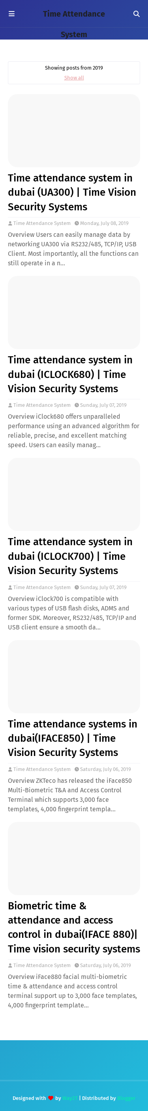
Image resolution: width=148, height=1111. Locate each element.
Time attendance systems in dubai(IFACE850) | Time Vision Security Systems (72, 738)
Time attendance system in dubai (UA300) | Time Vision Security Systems (72, 192)
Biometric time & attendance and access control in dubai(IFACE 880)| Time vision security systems (74, 927)
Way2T (70, 1098)
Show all (74, 78)
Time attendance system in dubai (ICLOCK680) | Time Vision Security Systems (70, 374)
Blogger (126, 1098)
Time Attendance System (42, 223)
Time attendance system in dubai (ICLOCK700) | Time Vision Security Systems (70, 556)
